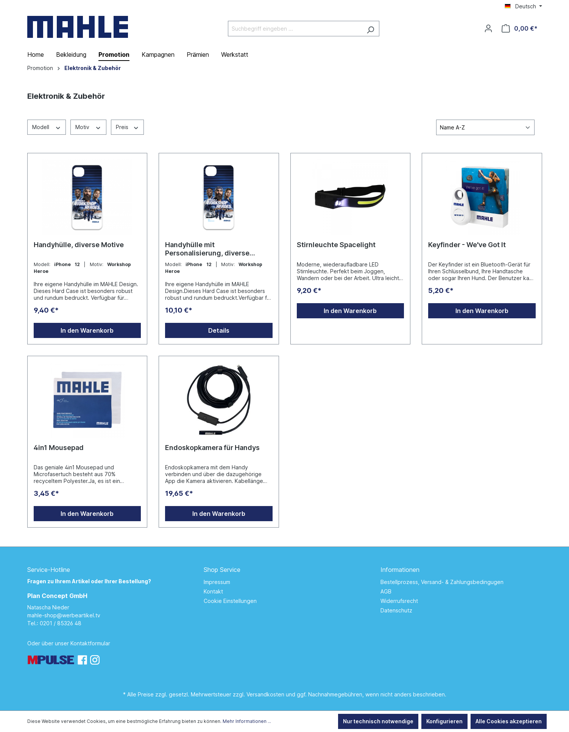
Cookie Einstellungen (230, 601)
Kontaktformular (90, 643)
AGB (385, 591)
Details (218, 330)
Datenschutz (396, 610)
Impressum (217, 582)
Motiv (88, 127)
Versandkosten (265, 694)
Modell (46, 127)
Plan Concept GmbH (57, 596)
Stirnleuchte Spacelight (336, 245)
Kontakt (213, 591)
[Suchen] (370, 28)
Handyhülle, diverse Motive (79, 245)
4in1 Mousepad (59, 448)
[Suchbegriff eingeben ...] (295, 28)
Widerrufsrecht (399, 601)
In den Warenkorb (87, 330)
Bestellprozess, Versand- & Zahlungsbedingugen (442, 582)
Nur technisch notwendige (378, 721)
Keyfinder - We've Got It (467, 245)
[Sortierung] (485, 127)
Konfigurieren (444, 721)
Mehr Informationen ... (247, 721)
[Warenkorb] (519, 28)
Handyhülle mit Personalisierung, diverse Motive (207, 249)
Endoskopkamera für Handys (212, 448)
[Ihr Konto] (488, 28)
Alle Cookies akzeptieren (508, 721)
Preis (127, 127)
